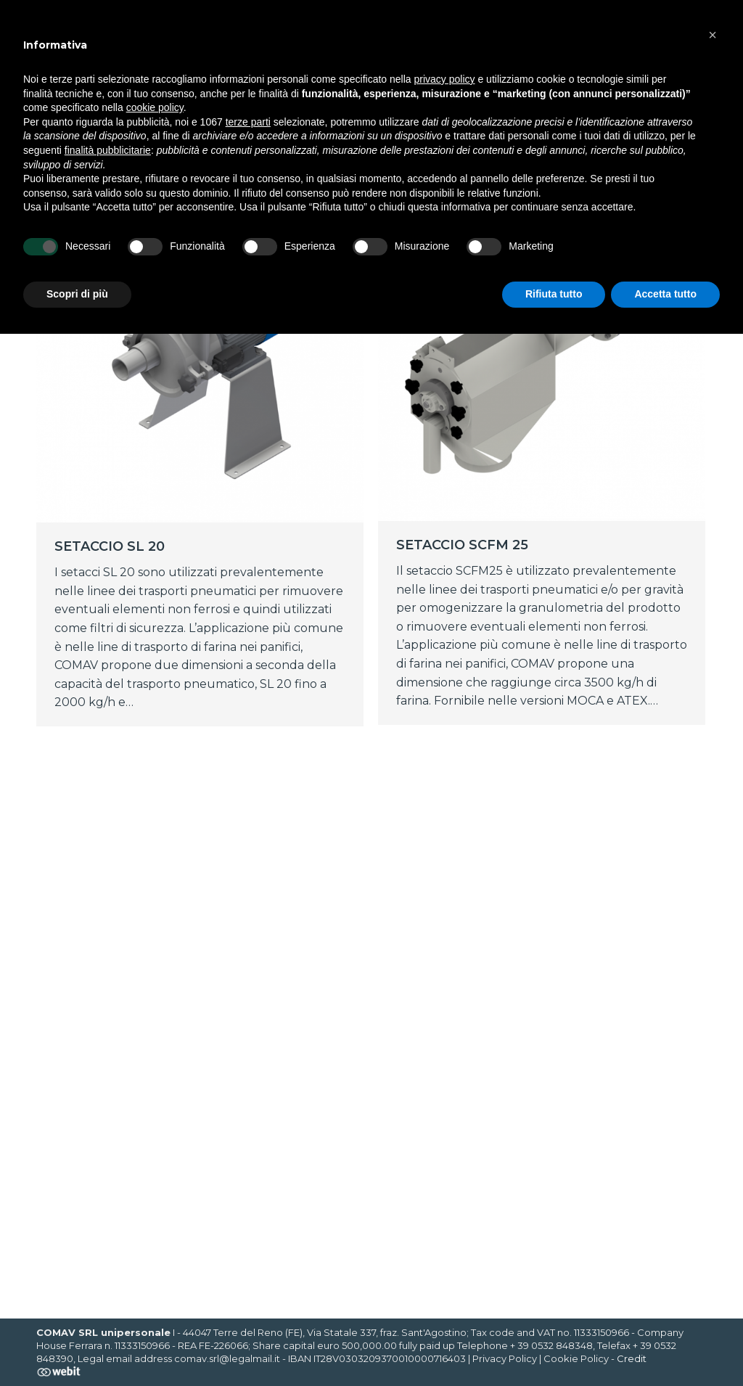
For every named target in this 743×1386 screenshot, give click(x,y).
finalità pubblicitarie (108, 150)
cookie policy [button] (155, 107)
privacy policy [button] (444, 79)
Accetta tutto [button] (665, 294)
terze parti (248, 122)
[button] (712, 34)
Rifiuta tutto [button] (554, 294)
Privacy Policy (504, 1358)
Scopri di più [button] (77, 294)
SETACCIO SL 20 (109, 546)
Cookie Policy (576, 1358)
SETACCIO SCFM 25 (462, 545)
